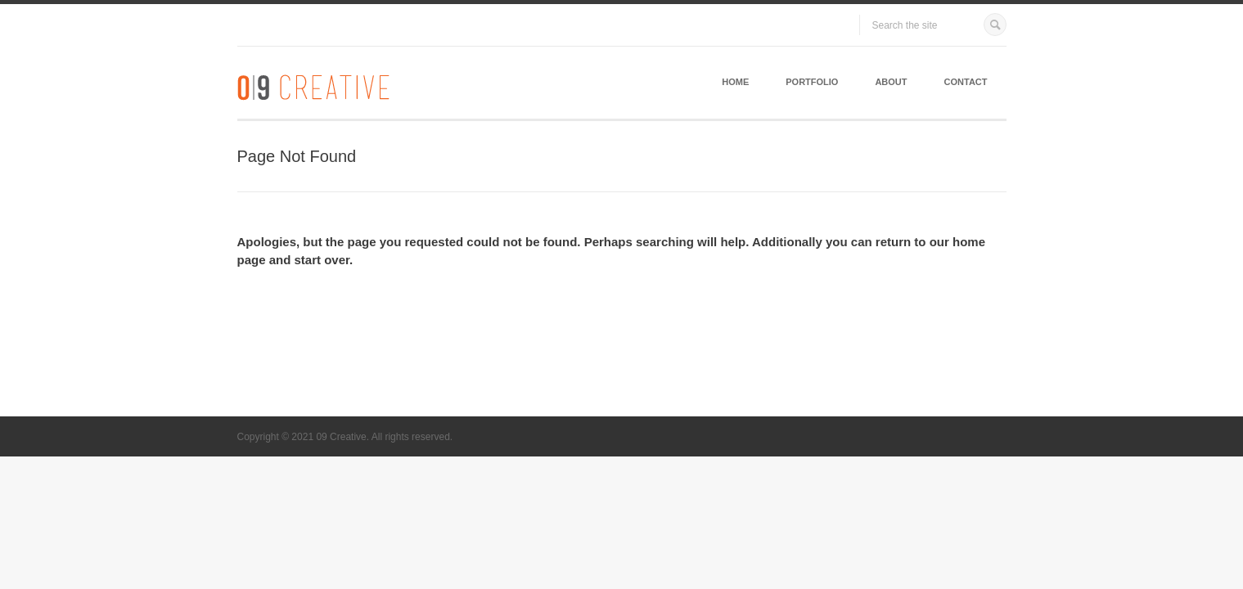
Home (735, 82)
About (891, 82)
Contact (966, 82)
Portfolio (812, 82)
